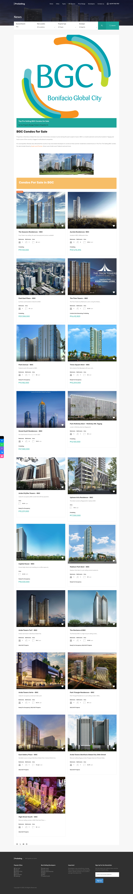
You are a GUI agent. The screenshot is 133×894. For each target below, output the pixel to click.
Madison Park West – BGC (79, 567)
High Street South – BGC (28, 817)
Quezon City (18, 871)
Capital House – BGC (26, 564)
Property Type (62, 24)
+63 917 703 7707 (114, 4)
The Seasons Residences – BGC (31, 232)
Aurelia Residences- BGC (79, 232)
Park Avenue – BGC (26, 365)
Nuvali (17, 873)
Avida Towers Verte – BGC (28, 692)
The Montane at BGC (78, 630)
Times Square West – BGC (80, 365)
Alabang (17, 876)
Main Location (41, 24)
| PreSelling (19, 4)
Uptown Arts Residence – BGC (81, 497)
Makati (17, 870)
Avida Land (45, 868)
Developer (82, 24)
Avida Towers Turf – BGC (28, 630)
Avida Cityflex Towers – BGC (29, 493)
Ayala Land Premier (36, 146)
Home (51, 4)
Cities (57, 4)
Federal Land (46, 876)
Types (64, 4)
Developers (91, 4)
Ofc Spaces (72, 4)
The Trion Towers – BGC (79, 298)
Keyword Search (20, 24)
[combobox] (45, 27)
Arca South (18, 874)
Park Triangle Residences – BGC (82, 692)
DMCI (43, 874)
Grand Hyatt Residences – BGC (30, 431)
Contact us (101, 4)
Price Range (81, 4)
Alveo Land (45, 870)
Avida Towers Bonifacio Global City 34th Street (88, 755)
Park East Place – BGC (27, 298)
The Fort (17, 868)
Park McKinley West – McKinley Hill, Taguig (86, 424)
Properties (43, 125)
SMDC (44, 873)
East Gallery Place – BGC (28, 755)
